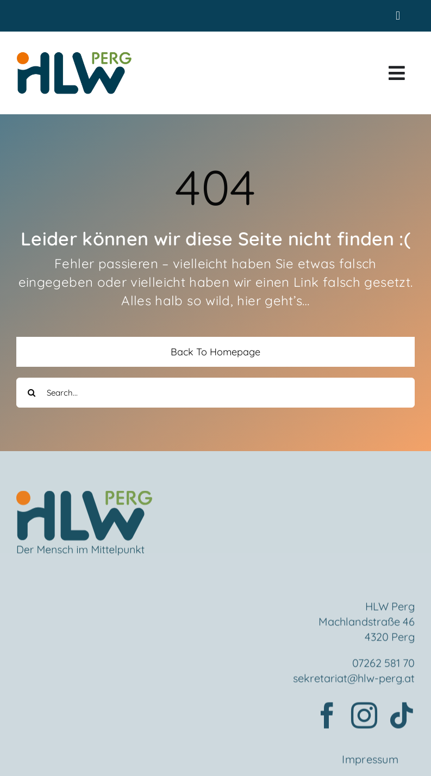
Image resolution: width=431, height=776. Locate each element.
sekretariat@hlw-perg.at (354, 680)
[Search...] (215, 393)
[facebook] (327, 717)
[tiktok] (402, 717)
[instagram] (364, 717)
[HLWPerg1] (74, 54)
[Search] (31, 393)
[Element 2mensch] (84, 499)
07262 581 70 (383, 665)
